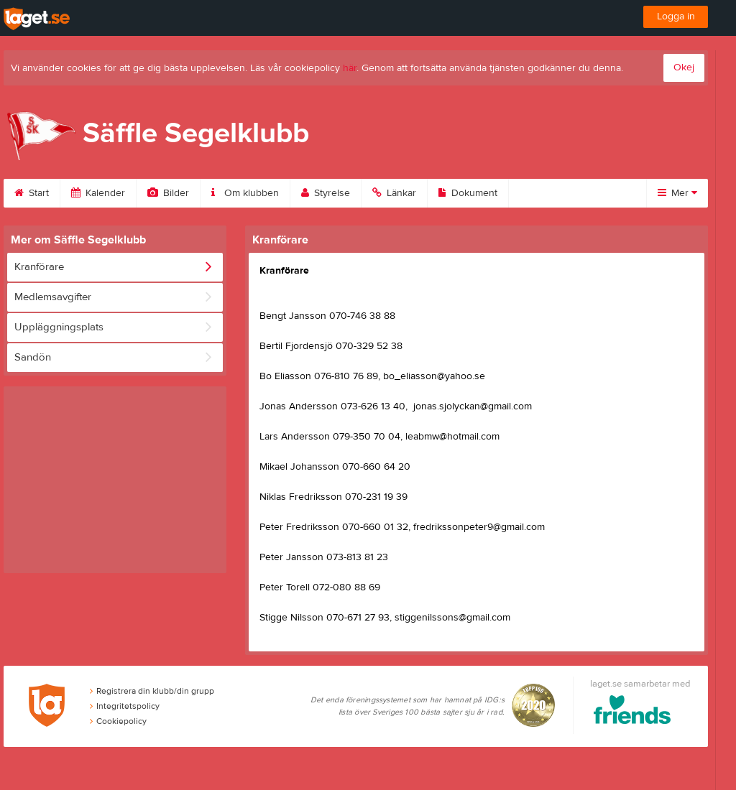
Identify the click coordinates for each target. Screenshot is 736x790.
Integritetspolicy (125, 706)
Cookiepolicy (118, 721)
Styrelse (325, 193)
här (349, 68)
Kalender (98, 193)
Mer (677, 193)
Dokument (467, 193)
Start (31, 193)
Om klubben (245, 193)
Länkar (394, 193)
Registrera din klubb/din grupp (152, 691)
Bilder (168, 193)
